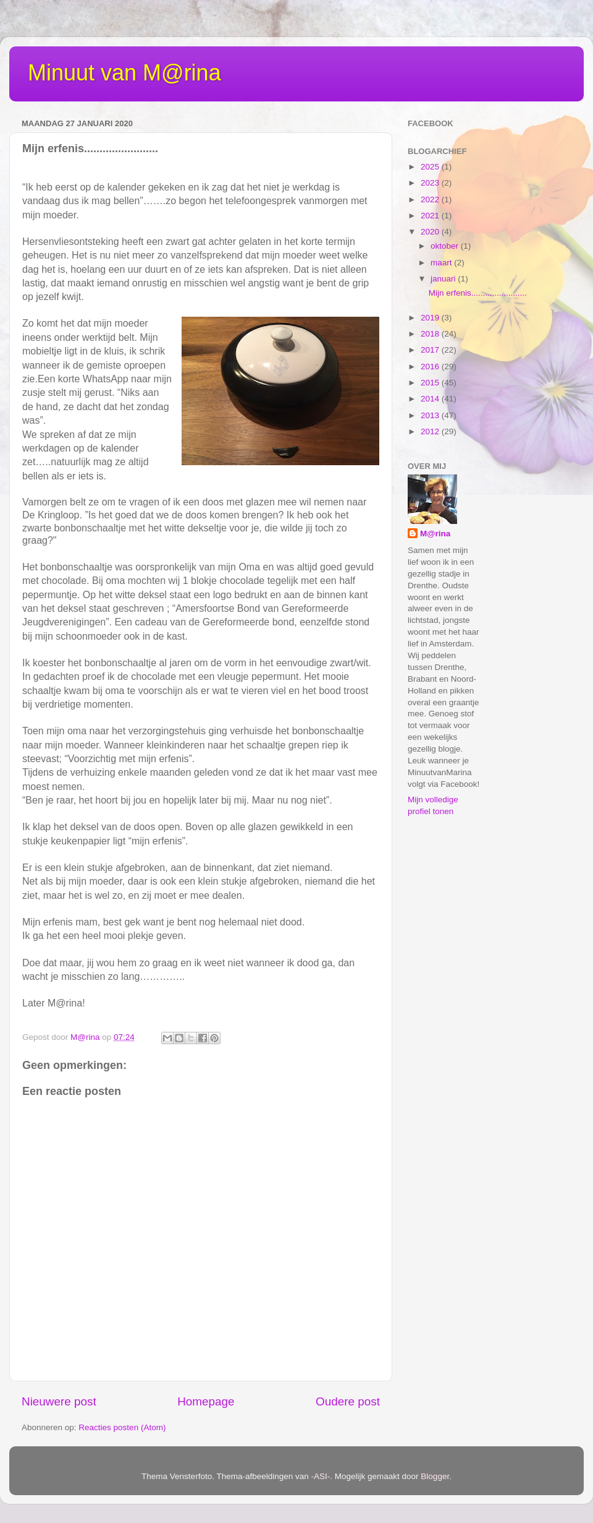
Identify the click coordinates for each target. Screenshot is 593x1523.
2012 (431, 431)
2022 (431, 199)
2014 (431, 398)
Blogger (435, 1476)
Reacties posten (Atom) (122, 1427)
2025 (431, 166)
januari (444, 278)
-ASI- (320, 1476)
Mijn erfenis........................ (478, 293)
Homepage (205, 1401)
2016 (431, 366)
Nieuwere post (59, 1401)
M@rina (435, 533)
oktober (446, 246)
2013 (431, 415)
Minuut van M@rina (124, 72)
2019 (431, 317)
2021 (431, 215)
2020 (431, 231)
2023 (431, 182)
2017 (431, 349)
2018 (431, 333)
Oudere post (348, 1401)
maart (442, 262)
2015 (431, 382)
